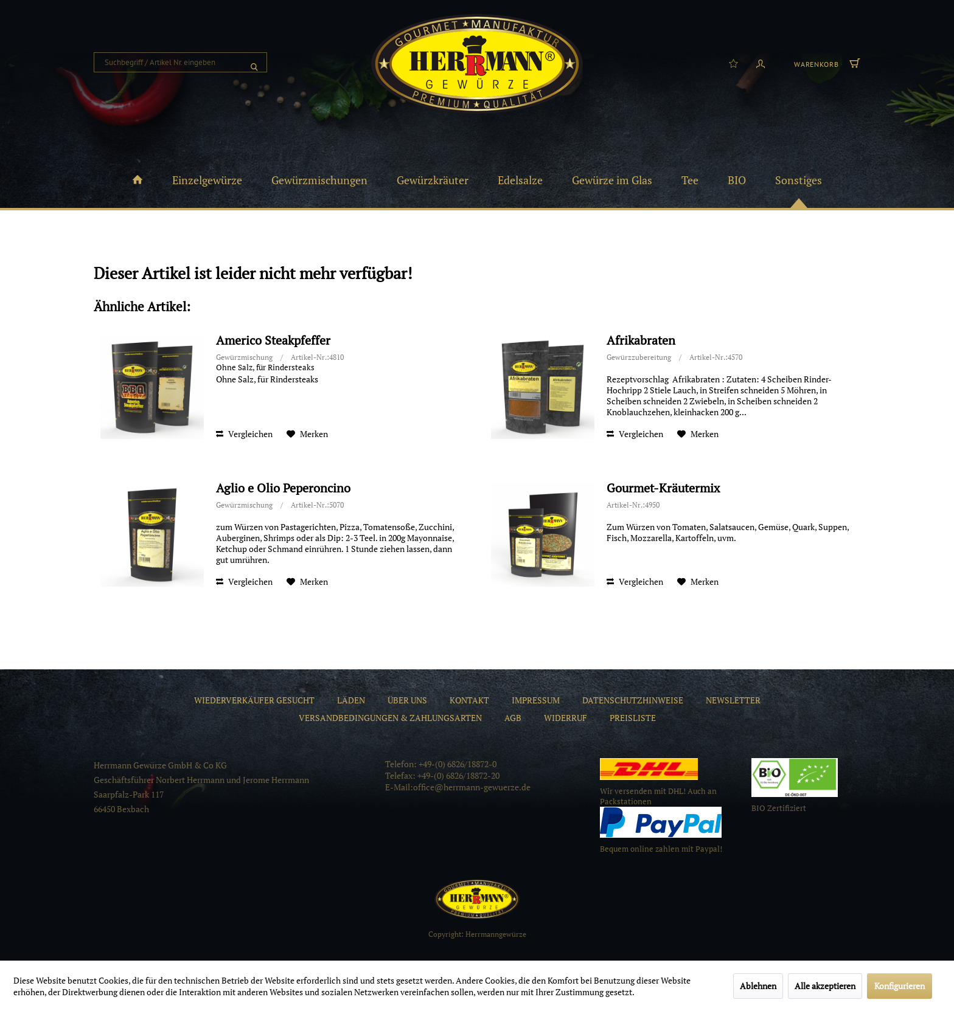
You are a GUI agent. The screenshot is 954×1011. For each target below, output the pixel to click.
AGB (512, 717)
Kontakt (469, 700)
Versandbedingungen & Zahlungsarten (390, 717)
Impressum (536, 700)
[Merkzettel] (733, 62)
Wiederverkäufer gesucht (254, 700)
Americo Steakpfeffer (273, 340)
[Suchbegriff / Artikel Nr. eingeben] (180, 62)
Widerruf (565, 717)
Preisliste (633, 717)
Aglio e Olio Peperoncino (283, 488)
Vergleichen (244, 434)
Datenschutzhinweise (632, 700)
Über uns (407, 700)
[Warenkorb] (825, 62)
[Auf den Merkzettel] (307, 434)
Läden (351, 700)
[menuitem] (180, 62)
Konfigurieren (899, 986)
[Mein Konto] (760, 62)
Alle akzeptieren (825, 986)
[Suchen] (254, 62)
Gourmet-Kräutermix (663, 488)
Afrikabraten (641, 340)
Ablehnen (758, 986)
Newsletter (733, 700)
